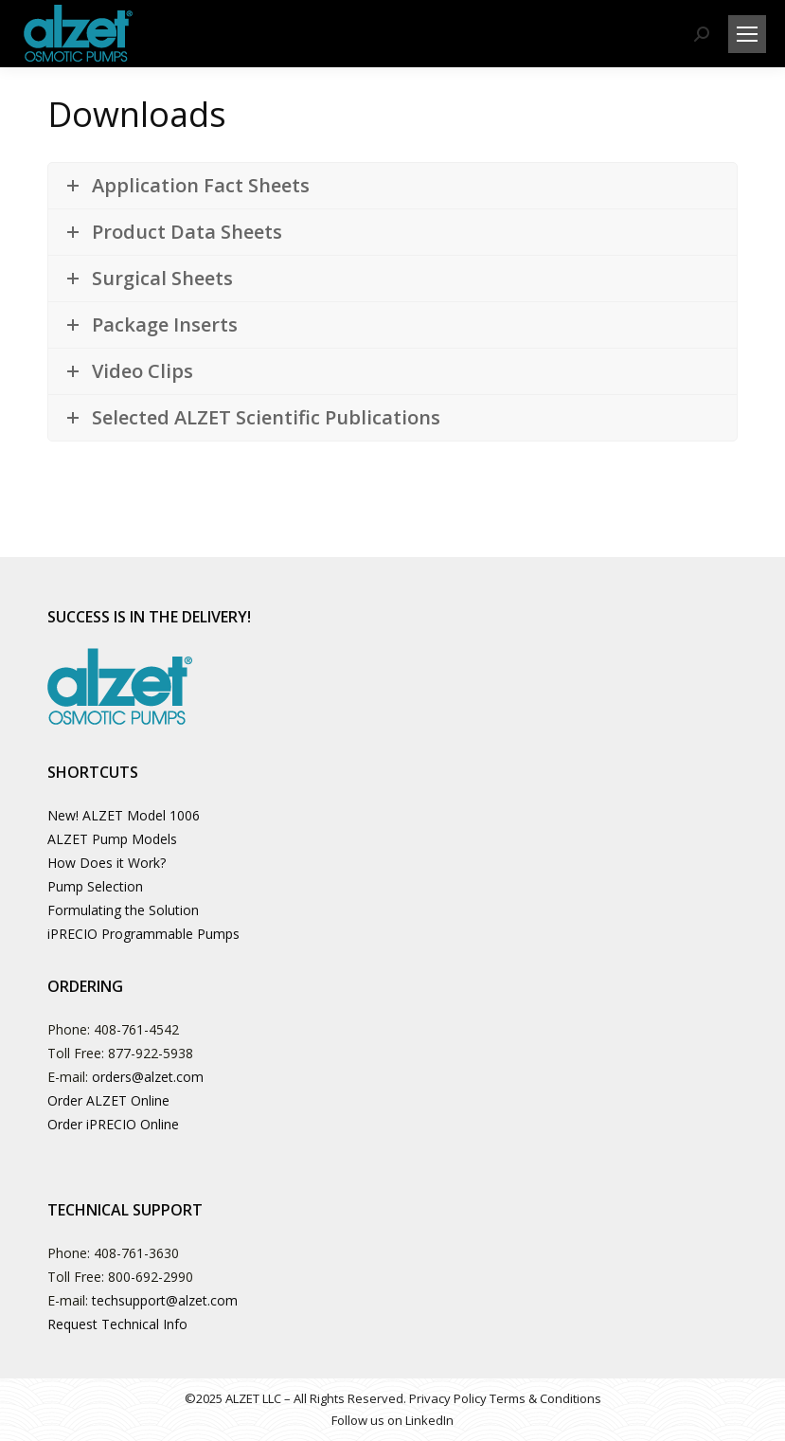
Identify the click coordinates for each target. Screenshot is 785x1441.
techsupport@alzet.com (165, 1300)
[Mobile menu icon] (747, 34)
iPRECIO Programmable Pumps (143, 934)
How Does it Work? (106, 863)
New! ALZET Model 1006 (123, 815)
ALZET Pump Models (112, 839)
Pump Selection (95, 886)
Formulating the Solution (123, 910)
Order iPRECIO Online (113, 1124)
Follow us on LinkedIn (392, 1420)
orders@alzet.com (148, 1077)
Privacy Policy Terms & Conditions (505, 1398)
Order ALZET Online (108, 1100)
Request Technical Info (117, 1324)
